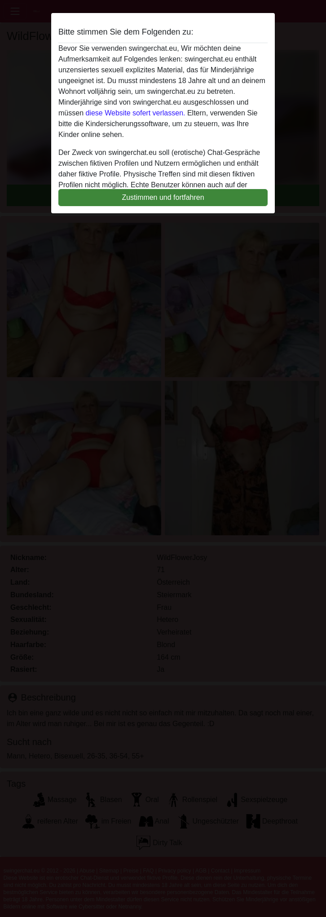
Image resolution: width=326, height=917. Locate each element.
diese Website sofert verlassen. (135, 113)
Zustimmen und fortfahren (163, 197)
